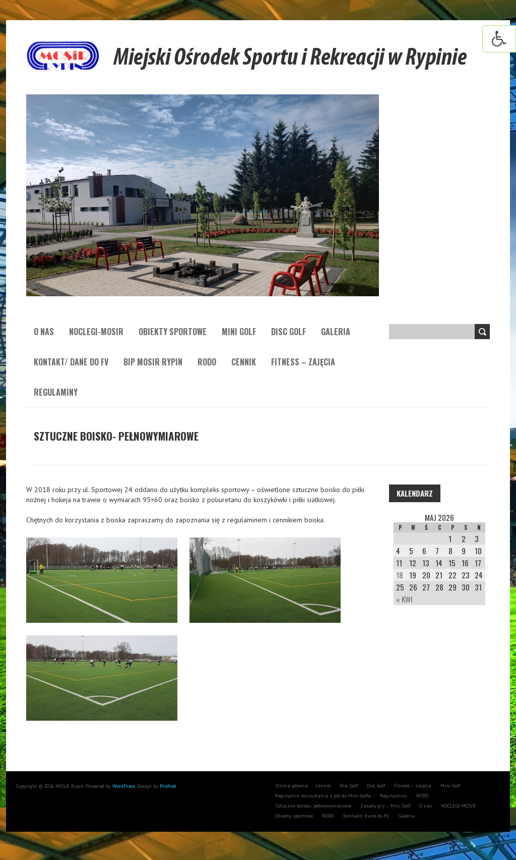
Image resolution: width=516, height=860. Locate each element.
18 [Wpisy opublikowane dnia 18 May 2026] (399, 574)
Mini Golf (239, 332)
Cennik (243, 362)
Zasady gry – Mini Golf (385, 805)
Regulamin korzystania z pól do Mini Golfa (323, 795)
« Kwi (404, 599)
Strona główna (291, 785)
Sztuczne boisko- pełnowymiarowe (313, 805)
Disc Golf (288, 332)
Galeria (335, 332)
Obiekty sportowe (173, 332)
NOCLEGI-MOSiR (96, 332)
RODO (207, 362)
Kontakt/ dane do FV (71, 362)
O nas (44, 332)
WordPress (123, 786)
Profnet (168, 786)
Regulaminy (56, 392)
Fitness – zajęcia (303, 362)
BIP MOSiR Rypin (152, 362)
